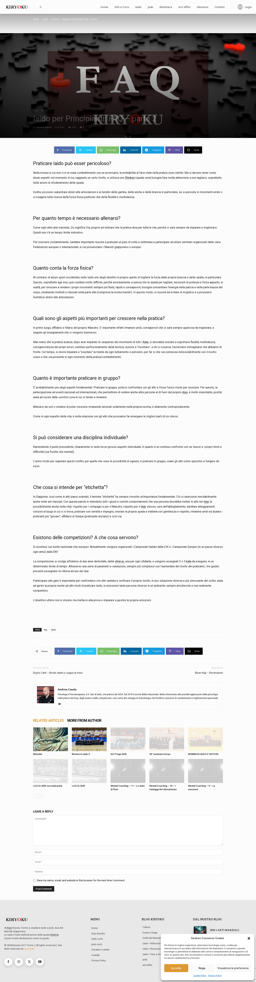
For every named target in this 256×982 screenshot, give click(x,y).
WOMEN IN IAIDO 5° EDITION (203, 754)
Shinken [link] (130, 177)
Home (36, 19)
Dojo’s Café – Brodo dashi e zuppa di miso (58, 672)
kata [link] (188, 561)
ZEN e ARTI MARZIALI (224, 930)
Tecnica (55, 19)
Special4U (29, 948)
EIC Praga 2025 (119, 754)
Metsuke (37, 754)
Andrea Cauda (44, 127)
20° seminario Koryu (159, 754)
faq (45, 629)
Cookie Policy (199, 975)
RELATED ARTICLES (48, 720)
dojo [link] (185, 392)
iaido (53, 629)
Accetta (176, 968)
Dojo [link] (9, 927)
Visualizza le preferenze (233, 968)
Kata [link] (145, 342)
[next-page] (41, 796)
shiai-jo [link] (119, 561)
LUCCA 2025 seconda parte (47, 786)
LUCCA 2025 (78, 786)
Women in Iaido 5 (81, 754)
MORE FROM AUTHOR (84, 720)
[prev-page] (35, 796)
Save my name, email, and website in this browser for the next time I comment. (81, 880)
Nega (202, 968)
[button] (249, 938)
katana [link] (54, 934)
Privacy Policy (215, 975)
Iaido (45, 19)
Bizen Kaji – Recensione (209, 672)
